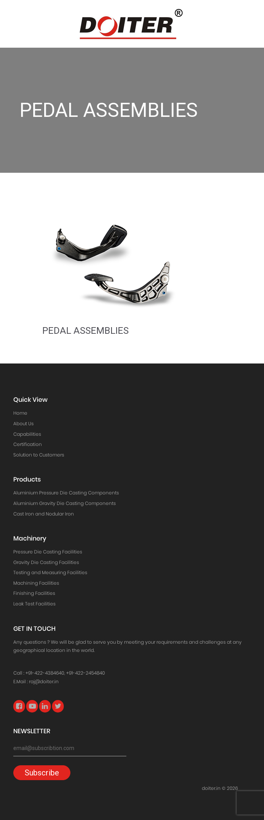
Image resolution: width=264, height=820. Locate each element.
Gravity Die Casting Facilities (46, 562)
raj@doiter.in (44, 681)
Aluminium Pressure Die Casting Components (66, 492)
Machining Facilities (36, 583)
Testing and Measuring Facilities (50, 572)
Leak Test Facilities (34, 603)
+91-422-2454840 (85, 673)
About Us (23, 423)
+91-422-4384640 (44, 673)
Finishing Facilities (34, 593)
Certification (27, 444)
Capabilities (27, 434)
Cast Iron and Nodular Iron (43, 513)
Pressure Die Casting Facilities (47, 551)
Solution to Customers (38, 454)
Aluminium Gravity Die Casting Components (64, 503)
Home (20, 413)
